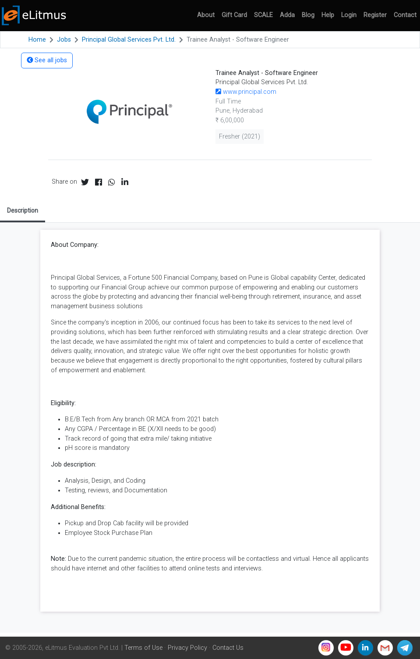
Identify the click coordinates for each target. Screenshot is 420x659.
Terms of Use (143, 648)
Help (327, 15)
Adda (287, 15)
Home (37, 39)
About (206, 15)
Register (375, 15)
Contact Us (228, 648)
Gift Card (234, 15)
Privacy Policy (187, 648)
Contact (405, 15)
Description (22, 210)
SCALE (263, 15)
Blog (308, 15)
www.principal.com (245, 92)
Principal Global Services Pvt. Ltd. (129, 39)
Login (348, 15)
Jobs (64, 39)
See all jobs (47, 60)
